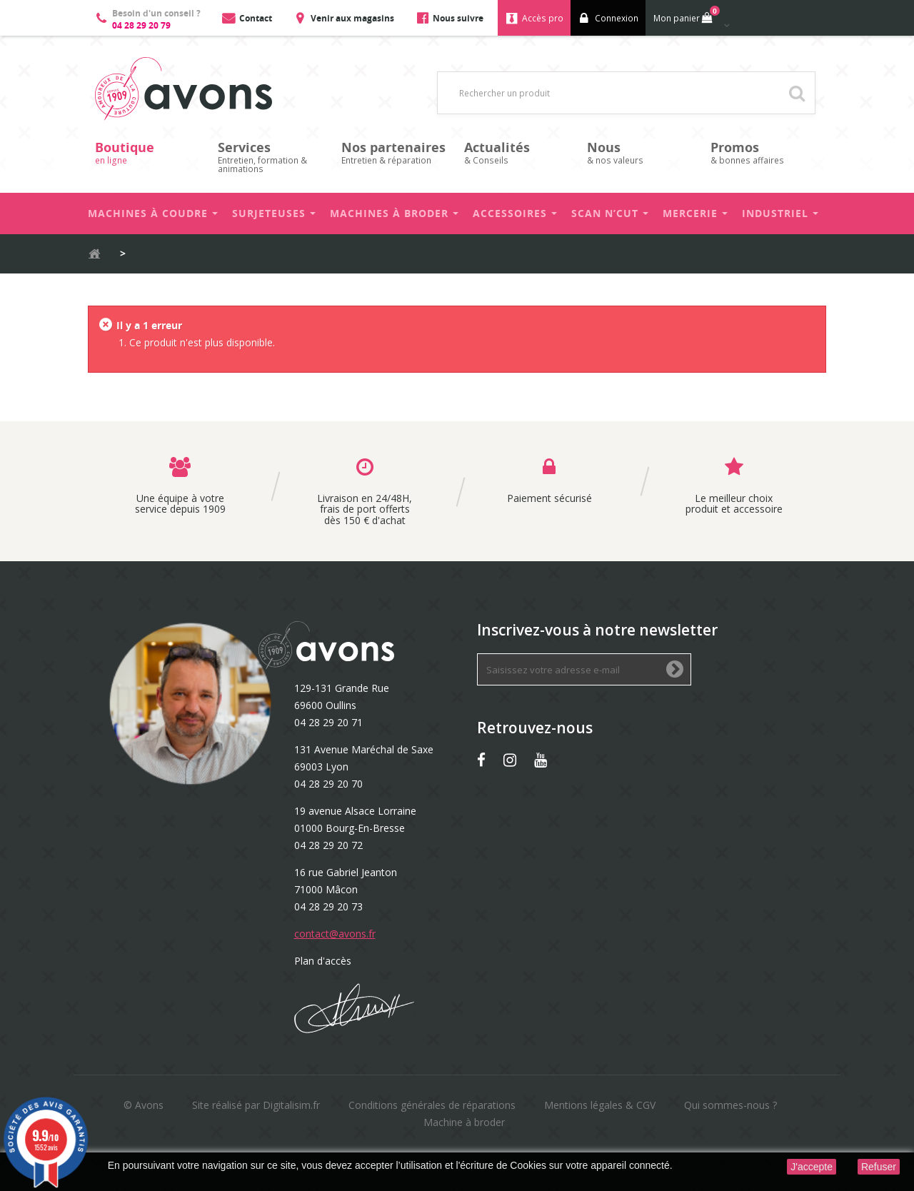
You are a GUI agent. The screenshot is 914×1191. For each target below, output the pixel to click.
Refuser (878, 1166)
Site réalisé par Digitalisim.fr (256, 1105)
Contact (255, 18)
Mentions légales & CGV (600, 1105)
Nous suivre (458, 18)
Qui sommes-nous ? (730, 1105)
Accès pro (542, 18)
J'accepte (811, 1166)
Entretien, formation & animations (272, 157)
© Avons (144, 1105)
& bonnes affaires (764, 152)
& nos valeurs (641, 152)
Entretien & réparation (395, 152)
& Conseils (518, 152)
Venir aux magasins (352, 18)
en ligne (149, 152)
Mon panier (685, 15)
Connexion (616, 18)
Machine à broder (464, 1122)
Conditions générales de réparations (432, 1105)
